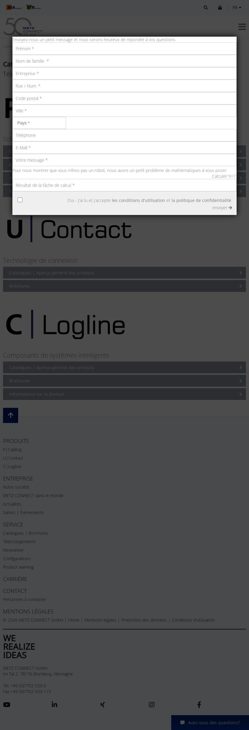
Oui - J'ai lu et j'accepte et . (149, 200)
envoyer (222, 207)
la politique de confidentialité (201, 200)
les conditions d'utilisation (138, 200)
